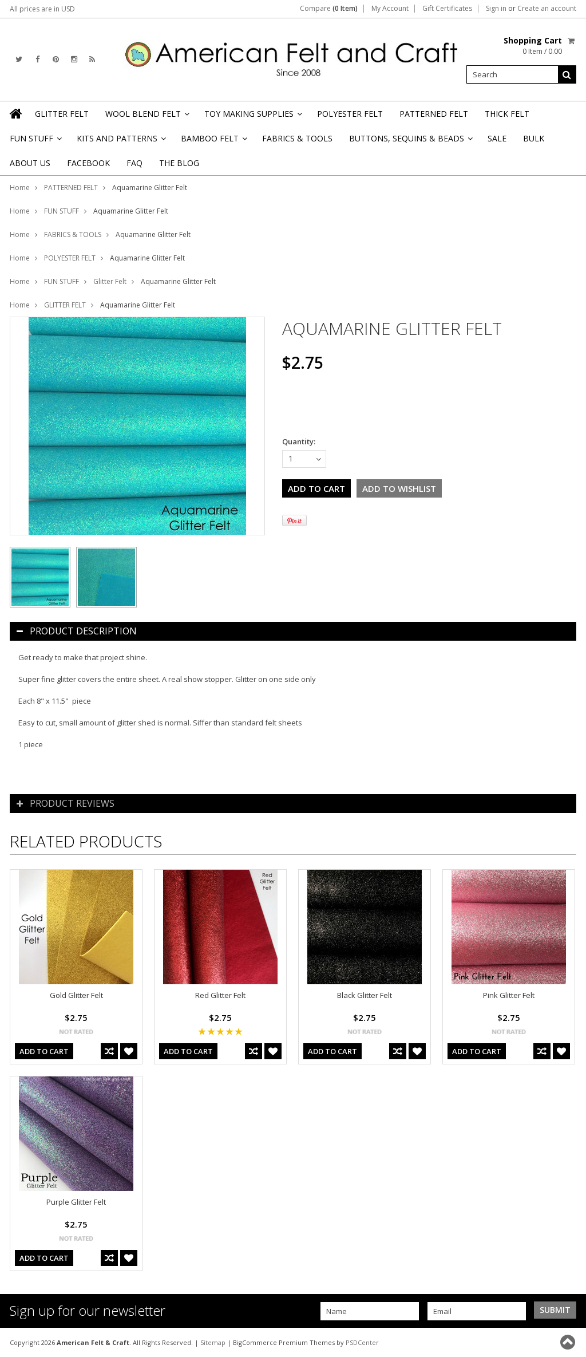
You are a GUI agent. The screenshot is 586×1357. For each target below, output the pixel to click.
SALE (497, 138)
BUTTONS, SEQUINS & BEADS (410, 142)
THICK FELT (507, 113)
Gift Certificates (447, 9)
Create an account (546, 9)
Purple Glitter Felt (76, 1202)
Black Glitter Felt (364, 995)
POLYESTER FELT (350, 113)
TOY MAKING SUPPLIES (252, 117)
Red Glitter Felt (220, 995)
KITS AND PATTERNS (120, 142)
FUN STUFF (35, 142)
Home (20, 187)
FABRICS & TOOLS (297, 138)
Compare (329, 9)
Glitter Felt (109, 281)
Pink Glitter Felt (508, 995)
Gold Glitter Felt (76, 995)
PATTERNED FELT (433, 113)
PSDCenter (362, 1342)
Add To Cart (44, 1051)
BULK (533, 138)
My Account (390, 9)
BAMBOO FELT (213, 142)
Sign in (496, 9)
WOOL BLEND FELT (146, 117)
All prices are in (42, 9)
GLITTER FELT (62, 113)
